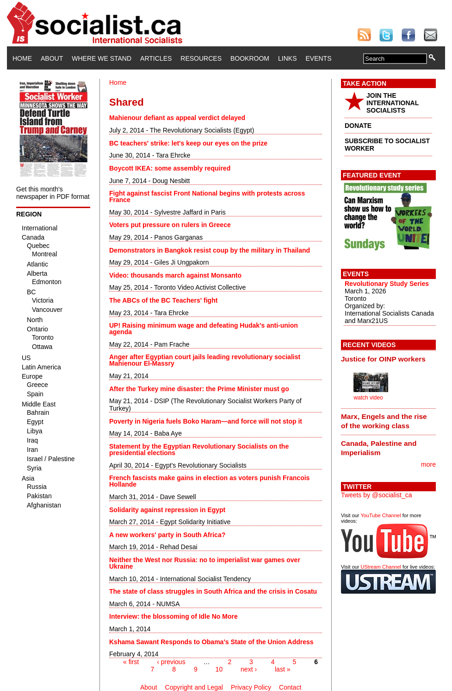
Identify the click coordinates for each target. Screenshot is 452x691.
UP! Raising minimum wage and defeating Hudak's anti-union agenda (203, 329)
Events (318, 58)
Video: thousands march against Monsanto (175, 275)
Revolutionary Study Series (387, 283)
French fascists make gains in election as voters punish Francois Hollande (209, 481)
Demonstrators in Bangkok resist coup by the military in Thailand (209, 250)
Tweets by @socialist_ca (376, 495)
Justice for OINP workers (383, 359)
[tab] (388, 358)
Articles (156, 58)
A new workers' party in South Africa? (167, 535)
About (52, 58)
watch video (368, 397)
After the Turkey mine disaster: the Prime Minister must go (199, 389)
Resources (201, 58)
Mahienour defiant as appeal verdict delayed (177, 117)
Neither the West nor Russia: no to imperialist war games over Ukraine (204, 563)
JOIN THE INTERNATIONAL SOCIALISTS (392, 103)
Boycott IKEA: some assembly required (169, 168)
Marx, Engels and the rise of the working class (384, 421)
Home (22, 58)
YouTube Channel (380, 515)
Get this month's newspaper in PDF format (53, 192)
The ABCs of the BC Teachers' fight (163, 300)
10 (219, 669)
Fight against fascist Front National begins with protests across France (207, 196)
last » (282, 669)
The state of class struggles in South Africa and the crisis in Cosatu (213, 591)
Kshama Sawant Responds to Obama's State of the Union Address (211, 642)
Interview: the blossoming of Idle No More (173, 616)
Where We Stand (101, 58)
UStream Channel (381, 567)
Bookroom (249, 58)
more (428, 464)
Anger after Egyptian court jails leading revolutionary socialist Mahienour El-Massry (204, 360)
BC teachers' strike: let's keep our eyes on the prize (188, 143)
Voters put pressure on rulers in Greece (170, 224)
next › (249, 669)
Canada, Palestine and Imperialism (378, 447)
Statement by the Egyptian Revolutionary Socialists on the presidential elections (199, 449)
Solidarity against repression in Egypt (167, 509)
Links (287, 58)
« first (131, 662)
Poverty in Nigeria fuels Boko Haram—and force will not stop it (205, 421)
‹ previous (171, 662)
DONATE (358, 125)
